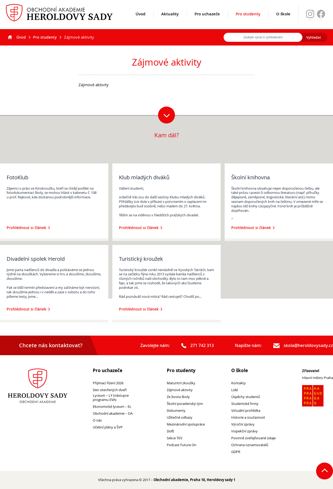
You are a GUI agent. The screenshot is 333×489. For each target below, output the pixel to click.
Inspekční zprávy (244, 431)
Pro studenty (248, 20)
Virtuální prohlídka (245, 410)
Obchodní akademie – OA (113, 413)
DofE (170, 431)
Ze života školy (178, 397)
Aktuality (170, 20)
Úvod (140, 20)
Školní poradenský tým (185, 403)
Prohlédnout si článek (28, 227)
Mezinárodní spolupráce (186, 424)
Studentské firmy (244, 403)
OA (321, 20)
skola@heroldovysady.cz (303, 346)
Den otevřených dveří (110, 390)
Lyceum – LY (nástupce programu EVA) (111, 397)
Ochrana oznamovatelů (249, 445)
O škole (283, 20)
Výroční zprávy (243, 424)
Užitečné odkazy (179, 417)
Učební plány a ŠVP (108, 427)
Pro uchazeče (207, 20)
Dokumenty (176, 410)
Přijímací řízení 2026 (108, 383)
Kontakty (238, 383)
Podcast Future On (181, 445)
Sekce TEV (174, 438)
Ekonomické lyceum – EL (112, 406)
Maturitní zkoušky (181, 383)
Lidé (234, 390)
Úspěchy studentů (245, 397)
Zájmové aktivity (180, 390)
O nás (97, 420)
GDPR (235, 452)
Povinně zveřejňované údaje (253, 438)
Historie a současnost (248, 417)
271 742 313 (197, 346)
